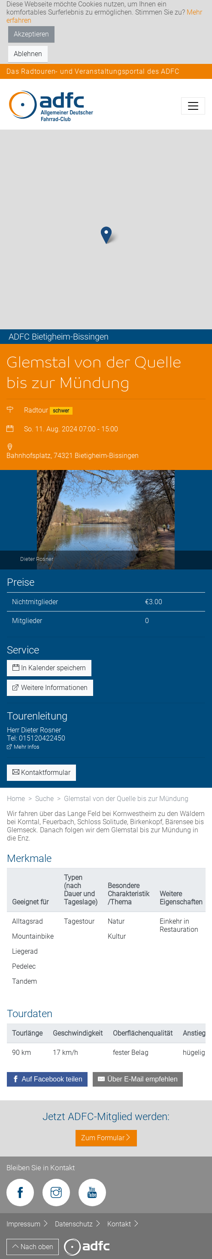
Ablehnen (28, 54)
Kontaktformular (41, 772)
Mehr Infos (23, 747)
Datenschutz (79, 1224)
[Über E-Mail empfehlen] (138, 1079)
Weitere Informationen (50, 688)
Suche (44, 799)
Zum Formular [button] (106, 1138)
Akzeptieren (31, 34)
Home (16, 799)
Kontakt (123, 1224)
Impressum (28, 1224)
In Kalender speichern (49, 668)
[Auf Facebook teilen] (47, 1079)
